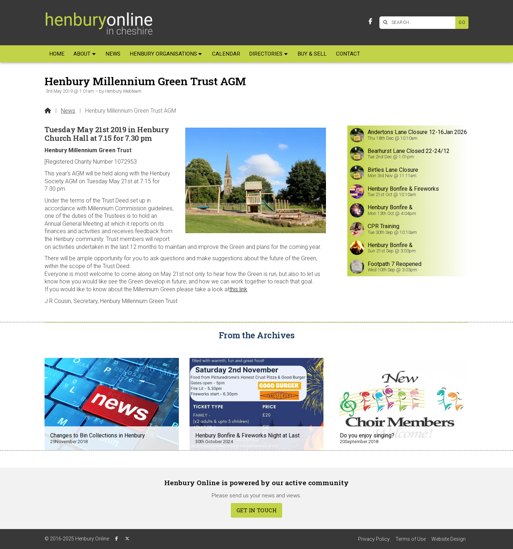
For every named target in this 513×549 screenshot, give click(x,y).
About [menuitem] (81, 54)
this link (238, 289)
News (68, 110)
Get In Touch (257, 510)
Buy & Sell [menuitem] (312, 54)
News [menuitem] (112, 54)
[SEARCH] (419, 22)
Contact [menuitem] (348, 54)
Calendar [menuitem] (226, 54)
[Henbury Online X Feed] (127, 538)
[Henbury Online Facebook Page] (370, 21)
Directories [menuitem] (266, 54)
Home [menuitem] (56, 54)
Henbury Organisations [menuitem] (163, 54)
